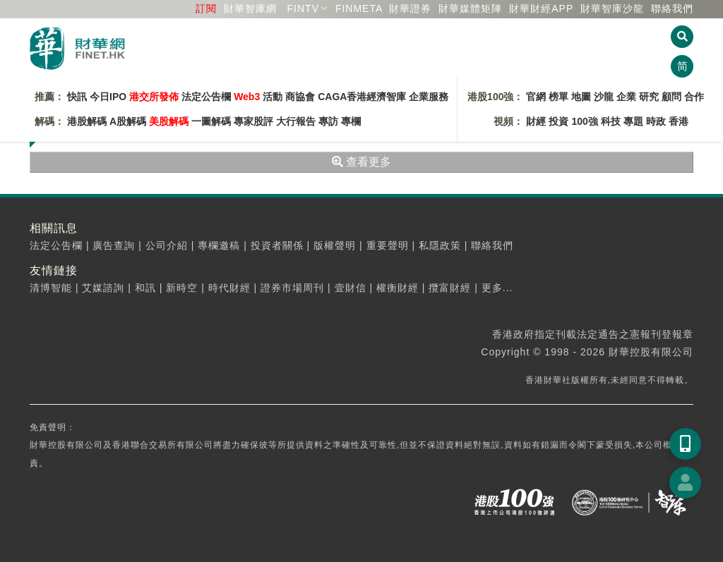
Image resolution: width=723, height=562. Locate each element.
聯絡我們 (672, 8)
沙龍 (604, 96)
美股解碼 (169, 121)
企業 (626, 96)
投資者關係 (277, 245)
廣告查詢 (113, 245)
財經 (536, 121)
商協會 (300, 96)
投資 (558, 121)
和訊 (145, 287)
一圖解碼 (211, 121)
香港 (678, 121)
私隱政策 (440, 245)
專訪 (328, 121)
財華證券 (410, 8)
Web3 (247, 96)
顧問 (671, 96)
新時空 (182, 287)
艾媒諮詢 (103, 287)
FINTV (303, 8)
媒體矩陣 (470, 8)
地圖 (581, 96)
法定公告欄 (206, 96)
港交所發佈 (154, 96)
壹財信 (350, 287)
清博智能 (51, 287)
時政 (656, 121)
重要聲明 (387, 245)
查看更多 (361, 162)
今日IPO (108, 96)
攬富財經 (450, 287)
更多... (497, 287)
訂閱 (206, 8)
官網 (536, 96)
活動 (272, 96)
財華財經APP (541, 8)
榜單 (558, 96)
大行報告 (296, 121)
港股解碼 (87, 121)
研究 (649, 96)
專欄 (351, 121)
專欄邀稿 (219, 245)
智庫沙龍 (612, 8)
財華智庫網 (250, 8)
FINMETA (359, 8)
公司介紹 (166, 245)
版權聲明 (334, 245)
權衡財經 (397, 287)
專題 (633, 121)
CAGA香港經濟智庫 (362, 96)
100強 (584, 121)
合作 (694, 96)
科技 (611, 121)
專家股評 (253, 121)
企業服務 (428, 96)
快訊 (77, 96)
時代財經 (229, 287)
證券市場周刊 (292, 287)
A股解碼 (127, 121)
